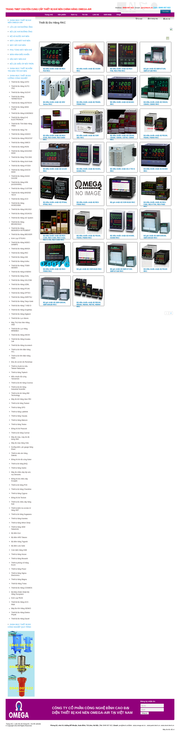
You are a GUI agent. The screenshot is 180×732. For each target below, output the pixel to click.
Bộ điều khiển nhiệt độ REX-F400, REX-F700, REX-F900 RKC (155, 204)
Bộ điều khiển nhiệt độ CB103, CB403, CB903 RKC (156, 103)
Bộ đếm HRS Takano (19, 537)
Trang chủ (9, 724)
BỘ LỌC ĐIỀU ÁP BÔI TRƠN (22, 64)
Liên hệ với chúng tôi (22, 724)
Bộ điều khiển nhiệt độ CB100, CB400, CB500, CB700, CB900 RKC (122, 138)
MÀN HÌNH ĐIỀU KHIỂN (19, 54)
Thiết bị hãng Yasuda (19, 416)
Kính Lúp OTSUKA (18, 238)
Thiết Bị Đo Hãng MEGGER (21, 234)
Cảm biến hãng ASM (19, 550)
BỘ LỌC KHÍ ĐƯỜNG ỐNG (21, 32)
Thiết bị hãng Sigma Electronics (18, 574)
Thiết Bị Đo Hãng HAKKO (21, 134)
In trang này (153, 18)
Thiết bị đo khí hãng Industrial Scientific (18, 388)
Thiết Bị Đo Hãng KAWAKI (21, 272)
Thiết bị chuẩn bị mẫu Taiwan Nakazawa (19, 367)
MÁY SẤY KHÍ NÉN (18, 45)
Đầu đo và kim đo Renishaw (21, 362)
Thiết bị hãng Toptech (19, 372)
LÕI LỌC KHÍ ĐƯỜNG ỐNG (21, 27)
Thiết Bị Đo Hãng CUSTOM (21, 189)
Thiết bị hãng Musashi (19, 559)
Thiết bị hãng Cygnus (19, 493)
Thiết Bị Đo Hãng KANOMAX (22, 113)
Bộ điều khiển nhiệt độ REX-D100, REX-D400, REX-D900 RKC (54, 138)
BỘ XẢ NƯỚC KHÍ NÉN (19, 36)
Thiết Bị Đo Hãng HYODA (21, 166)
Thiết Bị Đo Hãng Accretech (21, 345)
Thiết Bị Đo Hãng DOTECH (21, 103)
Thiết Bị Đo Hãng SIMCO (20, 143)
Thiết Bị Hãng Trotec (19, 584)
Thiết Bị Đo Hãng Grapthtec (21, 310)
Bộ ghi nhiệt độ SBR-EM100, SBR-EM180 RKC (54, 304)
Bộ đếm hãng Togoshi (19, 542)
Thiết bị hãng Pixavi (18, 569)
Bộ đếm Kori (16, 533)
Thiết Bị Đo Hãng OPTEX (20, 293)
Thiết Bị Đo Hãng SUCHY (21, 92)
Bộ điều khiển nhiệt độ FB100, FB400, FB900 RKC (156, 137)
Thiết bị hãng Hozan (18, 554)
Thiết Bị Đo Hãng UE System (22, 218)
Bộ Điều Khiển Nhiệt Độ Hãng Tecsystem (20, 593)
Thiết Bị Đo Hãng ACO (19, 199)
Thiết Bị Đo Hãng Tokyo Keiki (22, 301)
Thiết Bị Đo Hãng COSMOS (21, 588)
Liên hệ (166, 19)
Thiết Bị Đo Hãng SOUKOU (21, 214)
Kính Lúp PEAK (17, 598)
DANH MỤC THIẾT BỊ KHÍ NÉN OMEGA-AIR (19, 21)
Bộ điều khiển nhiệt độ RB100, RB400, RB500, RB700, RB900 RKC (88, 305)
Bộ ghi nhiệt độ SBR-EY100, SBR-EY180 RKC (155, 70)
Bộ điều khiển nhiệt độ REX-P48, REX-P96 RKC (121, 70)
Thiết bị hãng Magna (19, 579)
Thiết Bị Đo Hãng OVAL (20, 276)
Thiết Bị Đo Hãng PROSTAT (21, 138)
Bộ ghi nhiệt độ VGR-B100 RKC (122, 202)
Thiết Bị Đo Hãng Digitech (21, 314)
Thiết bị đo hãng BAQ (19, 464)
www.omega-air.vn (139, 725)
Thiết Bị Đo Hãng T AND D (21, 306)
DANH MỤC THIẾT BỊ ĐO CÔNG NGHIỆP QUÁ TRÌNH (19, 625)
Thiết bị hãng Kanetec (19, 519)
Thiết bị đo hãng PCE (19, 485)
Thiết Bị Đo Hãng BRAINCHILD (17, 223)
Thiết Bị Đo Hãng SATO (20, 82)
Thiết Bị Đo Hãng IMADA (20, 249)
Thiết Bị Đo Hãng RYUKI (20, 289)
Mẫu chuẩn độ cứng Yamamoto (18, 378)
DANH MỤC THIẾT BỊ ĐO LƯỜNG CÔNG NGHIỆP (19, 77)
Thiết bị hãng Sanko (18, 468)
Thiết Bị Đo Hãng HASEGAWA (17, 204)
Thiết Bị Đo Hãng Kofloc (20, 261)
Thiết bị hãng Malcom (19, 420)
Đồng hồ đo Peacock (19, 429)
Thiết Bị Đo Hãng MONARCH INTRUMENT (20, 229)
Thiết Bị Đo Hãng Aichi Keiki (21, 161)
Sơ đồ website (36, 724)
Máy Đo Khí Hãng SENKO (21, 608)
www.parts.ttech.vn (153, 725)
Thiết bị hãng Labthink (19, 412)
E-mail (139, 19)
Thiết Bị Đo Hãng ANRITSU (21, 297)
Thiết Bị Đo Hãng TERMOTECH (17, 98)
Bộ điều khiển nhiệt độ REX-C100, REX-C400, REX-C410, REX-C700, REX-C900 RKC (54, 238)
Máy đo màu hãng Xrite (20, 443)
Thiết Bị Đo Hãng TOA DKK (21, 157)
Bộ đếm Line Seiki (18, 546)
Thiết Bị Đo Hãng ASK (19, 257)
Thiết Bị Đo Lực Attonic (20, 318)
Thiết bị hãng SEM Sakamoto (18, 528)
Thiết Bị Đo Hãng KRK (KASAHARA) (19, 183)
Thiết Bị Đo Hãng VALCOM (21, 280)
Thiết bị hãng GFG (18, 407)
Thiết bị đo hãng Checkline (21, 489)
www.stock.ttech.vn (167, 725)
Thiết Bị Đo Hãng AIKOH (20, 335)
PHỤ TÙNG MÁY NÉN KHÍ (21, 50)
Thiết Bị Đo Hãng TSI (19, 130)
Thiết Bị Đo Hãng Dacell (20, 619)
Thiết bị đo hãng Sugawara (21, 514)
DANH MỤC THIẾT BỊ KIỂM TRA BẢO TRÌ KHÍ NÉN (20, 69)
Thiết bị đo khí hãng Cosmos (22, 383)
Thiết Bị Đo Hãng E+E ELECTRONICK (19, 119)
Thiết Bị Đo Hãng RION (20, 147)
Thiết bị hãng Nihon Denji (20, 523)
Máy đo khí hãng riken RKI (21, 399)
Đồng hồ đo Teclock (18, 498)
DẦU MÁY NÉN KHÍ (18, 59)
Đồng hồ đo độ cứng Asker (21, 459)
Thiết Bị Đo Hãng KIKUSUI (21, 209)
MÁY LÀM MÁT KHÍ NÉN (20, 41)
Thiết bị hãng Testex (18, 424)
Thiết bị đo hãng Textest (20, 403)
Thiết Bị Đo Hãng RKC (19, 253)
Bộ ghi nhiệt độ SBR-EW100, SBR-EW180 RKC (155, 237)
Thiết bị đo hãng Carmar (20, 433)
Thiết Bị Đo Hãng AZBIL (20, 284)
